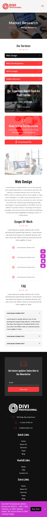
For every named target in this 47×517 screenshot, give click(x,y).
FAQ (23, 470)
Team (23, 451)
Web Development (14, 63)
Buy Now (36, 509)
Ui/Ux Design (12, 71)
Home (14, 28)
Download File (24, 142)
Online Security (13, 79)
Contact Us (23, 473)
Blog (23, 454)
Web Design (11, 55)
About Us (23, 444)
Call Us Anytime (23, 107)
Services (23, 448)
